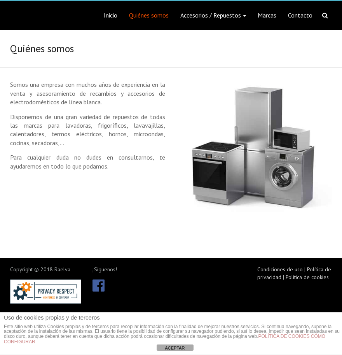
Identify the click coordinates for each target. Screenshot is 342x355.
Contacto (300, 15)
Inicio (110, 15)
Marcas (267, 15)
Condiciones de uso (280, 269)
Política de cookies (307, 277)
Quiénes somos (149, 15)
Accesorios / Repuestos (210, 15)
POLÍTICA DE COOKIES (283, 336)
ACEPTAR (175, 348)
